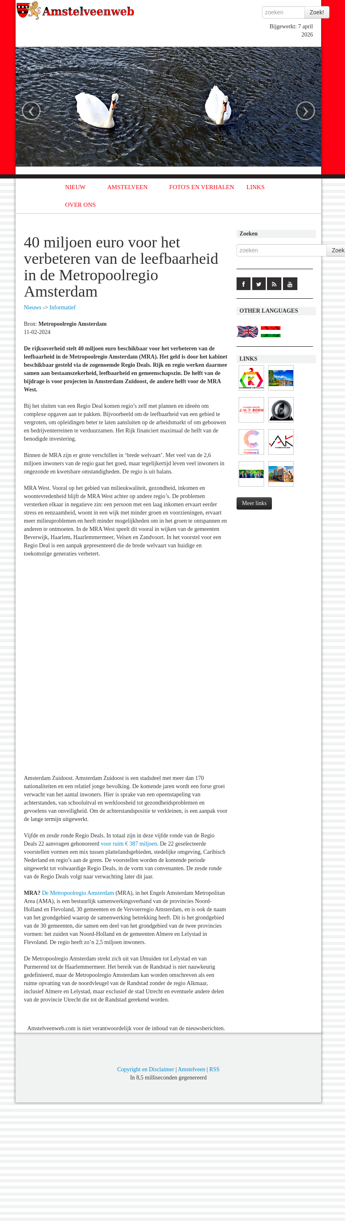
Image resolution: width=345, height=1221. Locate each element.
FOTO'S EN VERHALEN (201, 187)
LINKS (255, 187)
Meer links (254, 503)
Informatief (62, 307)
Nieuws (32, 307)
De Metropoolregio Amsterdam (78, 893)
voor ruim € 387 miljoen (129, 844)
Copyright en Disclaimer (145, 1069)
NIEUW (75, 187)
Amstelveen (191, 1069)
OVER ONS (80, 204)
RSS (214, 1069)
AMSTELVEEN (127, 187)
